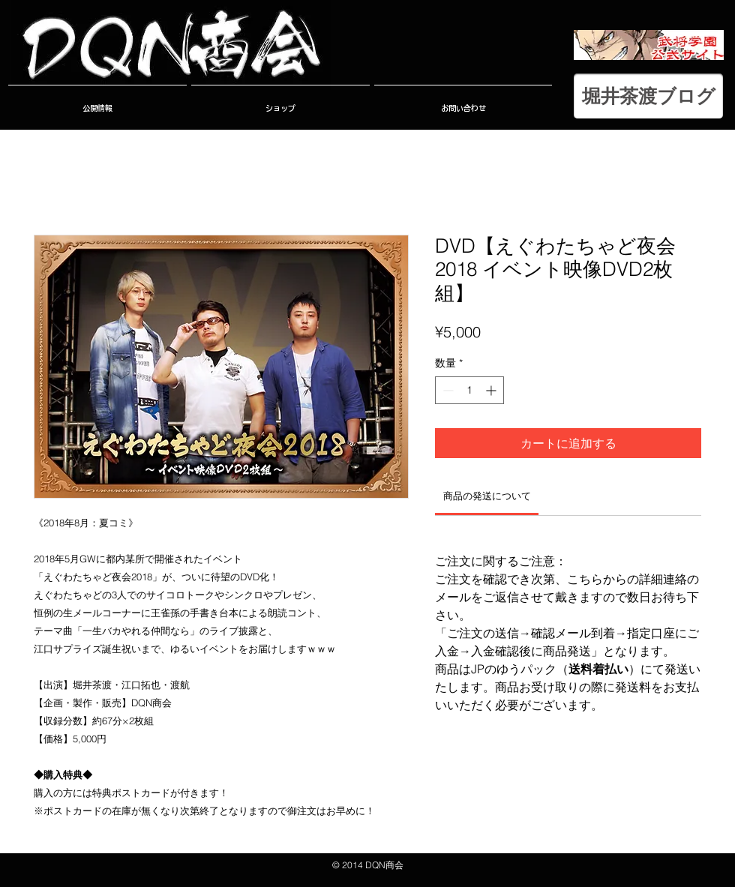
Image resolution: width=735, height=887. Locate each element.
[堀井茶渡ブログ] (648, 95)
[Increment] (492, 390)
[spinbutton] (469, 390)
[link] (487, 496)
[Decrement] (446, 390)
